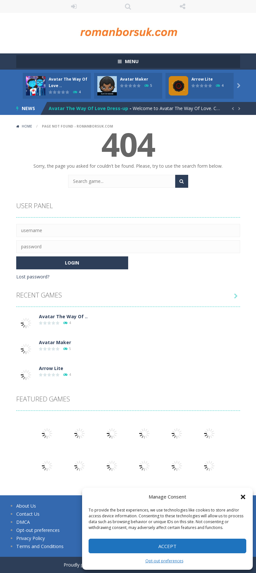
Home (27, 126)
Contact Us (28, 514)
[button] (243, 497)
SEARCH (128, 6)
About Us (26, 506)
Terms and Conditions (39, 546)
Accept (167, 546)
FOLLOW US (182, 6)
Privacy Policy (30, 538)
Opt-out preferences (164, 561)
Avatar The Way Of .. (63, 316)
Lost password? (32, 277)
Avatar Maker (134, 79)
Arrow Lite (202, 79)
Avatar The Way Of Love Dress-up (88, 108)
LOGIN (73, 6)
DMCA (23, 522)
